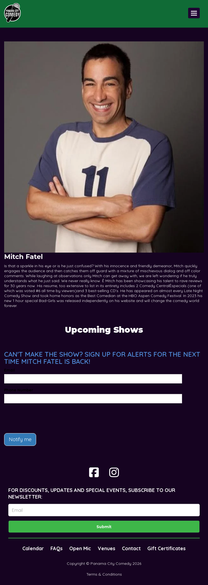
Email (9, 370)
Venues (106, 548)
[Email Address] (104, 510)
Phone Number (18, 390)
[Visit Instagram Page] (114, 472)
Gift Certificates (166, 548)
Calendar (33, 548)
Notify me (20, 439)
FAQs (56, 548)
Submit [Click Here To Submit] (104, 526)
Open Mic (80, 548)
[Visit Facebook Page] (94, 472)
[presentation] (46, 418)
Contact (131, 548)
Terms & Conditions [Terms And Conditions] (104, 574)
